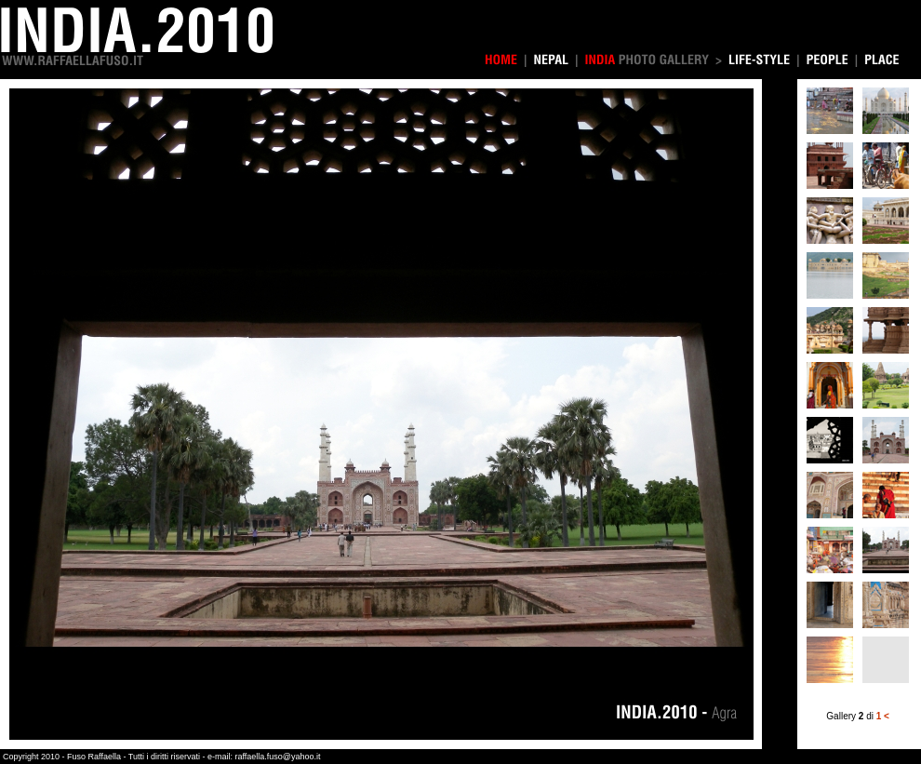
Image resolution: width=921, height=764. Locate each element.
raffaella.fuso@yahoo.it (277, 756)
